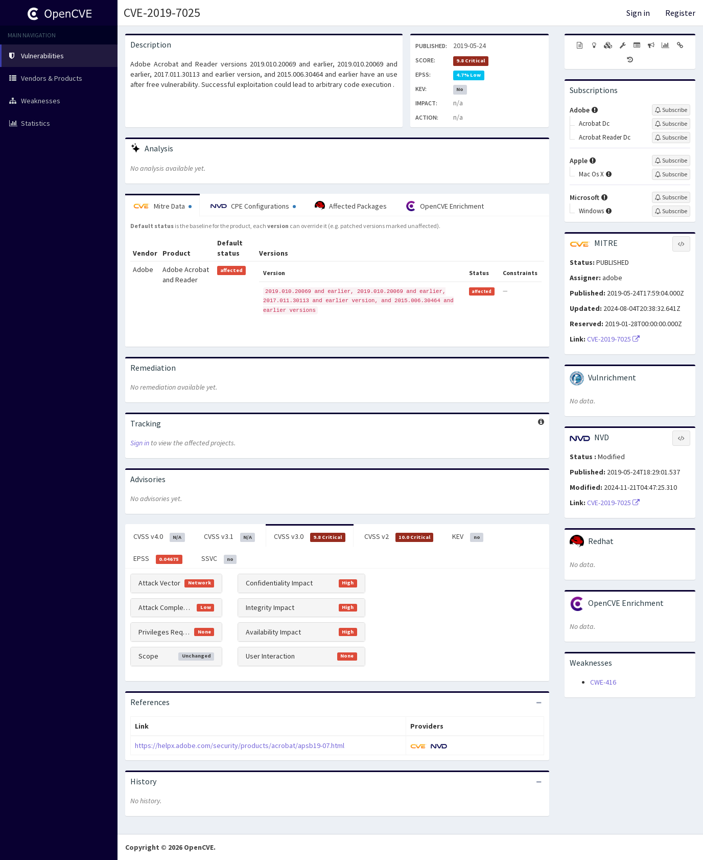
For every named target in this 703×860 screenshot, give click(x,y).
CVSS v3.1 (229, 537)
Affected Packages (351, 206)
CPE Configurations (253, 206)
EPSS (157, 559)
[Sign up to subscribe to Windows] (671, 211)
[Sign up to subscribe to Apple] (671, 160)
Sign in (638, 13)
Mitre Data (162, 206)
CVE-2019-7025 (162, 12)
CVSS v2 (399, 537)
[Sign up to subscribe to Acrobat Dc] (671, 123)
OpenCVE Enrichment (445, 206)
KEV (467, 537)
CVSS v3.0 (309, 537)
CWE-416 (603, 682)
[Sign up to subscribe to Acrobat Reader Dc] (671, 137)
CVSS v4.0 (159, 537)
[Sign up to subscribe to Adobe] (671, 110)
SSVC (219, 559)
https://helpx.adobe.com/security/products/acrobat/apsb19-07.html (239, 745)
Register (680, 13)
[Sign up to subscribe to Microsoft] (671, 197)
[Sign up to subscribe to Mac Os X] (671, 174)
